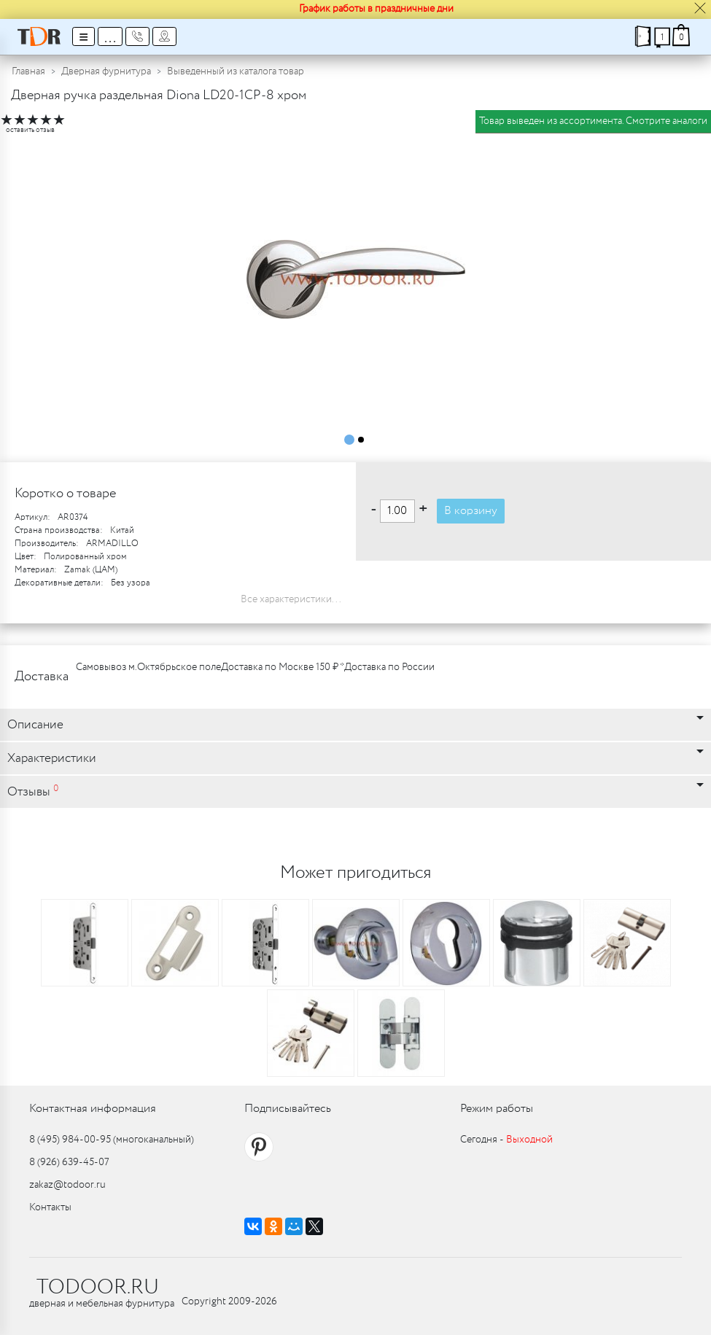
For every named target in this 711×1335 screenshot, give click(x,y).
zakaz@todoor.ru (67, 1185)
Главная (28, 71)
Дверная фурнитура (106, 71)
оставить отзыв (30, 130)
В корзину (470, 510)
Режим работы (496, 1108)
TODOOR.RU (97, 1287)
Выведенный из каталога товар (235, 71)
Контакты (50, 1207)
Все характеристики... (291, 599)
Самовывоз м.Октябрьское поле (148, 667)
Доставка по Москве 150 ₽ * (282, 667)
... (110, 36)
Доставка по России (389, 667)
